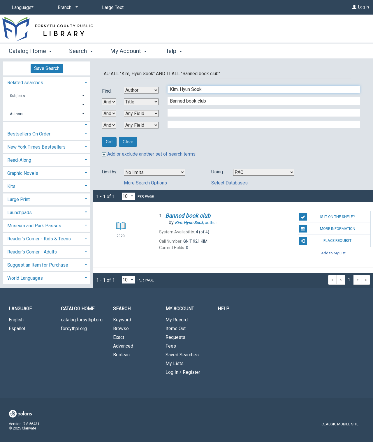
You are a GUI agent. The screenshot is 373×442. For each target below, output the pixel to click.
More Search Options (145, 183)
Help (223, 308)
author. (196, 222)
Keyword (122, 320)
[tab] (46, 82)
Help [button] (173, 50)
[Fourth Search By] (141, 125)
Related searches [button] (25, 82)
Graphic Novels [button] (22, 173)
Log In (363, 7)
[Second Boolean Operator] (109, 113)
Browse (121, 328)
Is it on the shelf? (327, 217)
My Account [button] (128, 50)
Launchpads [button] (19, 212)
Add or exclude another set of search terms (149, 154)
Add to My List (333, 253)
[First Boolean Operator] (109, 101)
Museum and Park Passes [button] (34, 225)
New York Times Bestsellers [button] (36, 147)
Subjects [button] (17, 96)
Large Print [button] (18, 199)
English (16, 320)
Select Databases (229, 183)
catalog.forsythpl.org (82, 320)
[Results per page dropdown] (128, 196)
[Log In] (354, 7)
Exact (118, 337)
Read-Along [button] (19, 160)
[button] (47, 105)
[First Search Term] (260, 89)
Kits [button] (11, 186)
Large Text (113, 7)
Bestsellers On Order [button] (28, 134)
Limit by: (110, 172)
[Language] (21, 7)
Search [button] (80, 50)
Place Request (325, 241)
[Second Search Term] (260, 101)
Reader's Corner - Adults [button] (32, 252)
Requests (175, 337)
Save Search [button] (46, 68)
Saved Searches (182, 355)
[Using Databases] (263, 172)
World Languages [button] (25, 278)
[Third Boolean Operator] (109, 125)
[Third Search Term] (260, 113)
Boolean (121, 355)
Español (17, 328)
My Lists (175, 363)
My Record (177, 320)
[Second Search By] (141, 101)
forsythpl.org (74, 328)
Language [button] (20, 308)
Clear (128, 142)
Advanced (123, 346)
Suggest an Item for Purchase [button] (37, 265)
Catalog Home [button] (30, 50)
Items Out (176, 328)
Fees (171, 346)
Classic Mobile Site (339, 424)
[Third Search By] (141, 113)
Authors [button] (16, 114)
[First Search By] (141, 90)
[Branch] (67, 7)
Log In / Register (183, 372)
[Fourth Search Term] (260, 124)
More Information (327, 229)
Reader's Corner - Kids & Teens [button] (39, 239)
